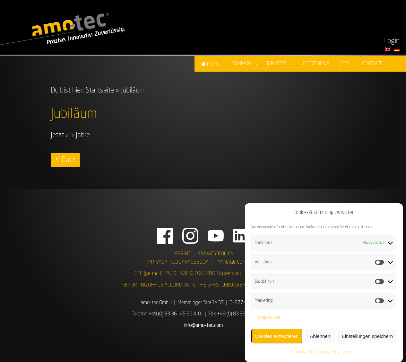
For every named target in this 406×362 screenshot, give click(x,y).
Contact (372, 63)
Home (213, 64)
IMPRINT (181, 254)
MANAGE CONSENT (237, 262)
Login (392, 41)
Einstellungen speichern (367, 337)
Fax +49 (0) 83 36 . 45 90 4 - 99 (241, 314)
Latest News (314, 63)
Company (242, 63)
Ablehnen (320, 337)
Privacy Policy (304, 353)
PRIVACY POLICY (216, 254)
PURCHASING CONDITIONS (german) (203, 273)
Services (276, 63)
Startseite (100, 90)
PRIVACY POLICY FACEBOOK (178, 262)
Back (69, 159)
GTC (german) (148, 273)
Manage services (268, 318)
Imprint (348, 353)
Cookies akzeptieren (276, 337)
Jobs (344, 63)
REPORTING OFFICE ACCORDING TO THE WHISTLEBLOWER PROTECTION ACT (203, 285)
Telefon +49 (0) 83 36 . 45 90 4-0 (166, 314)
